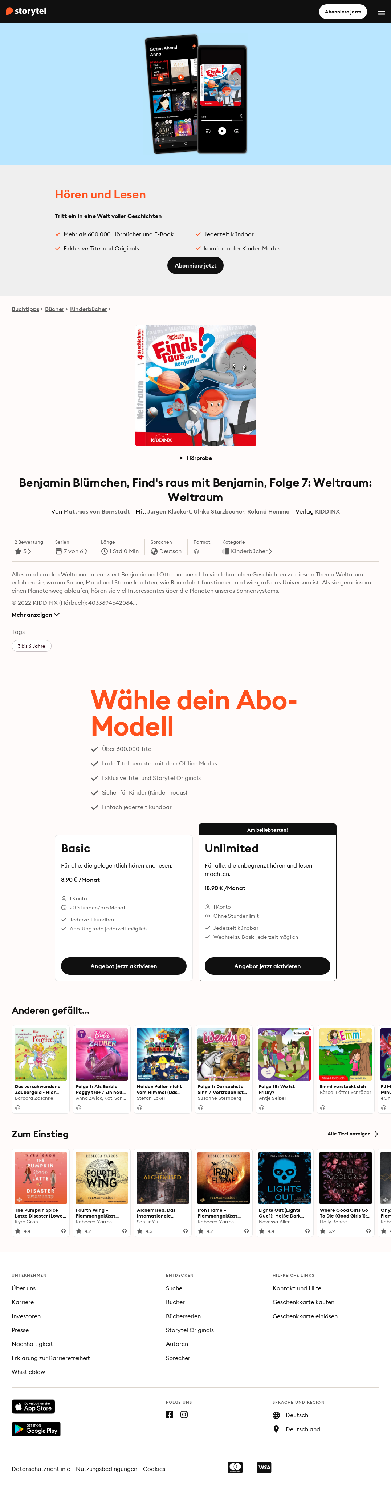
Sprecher (178, 1358)
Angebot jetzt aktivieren (123, 966)
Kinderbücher (88, 309)
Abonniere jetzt (343, 12)
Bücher (54, 309)
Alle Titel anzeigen (353, 1134)
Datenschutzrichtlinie (41, 1468)
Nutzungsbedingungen (107, 1468)
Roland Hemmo (268, 511)
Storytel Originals (190, 1330)
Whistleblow (28, 1371)
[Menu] (381, 12)
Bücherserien (183, 1316)
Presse (20, 1330)
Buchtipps (25, 309)
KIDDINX (327, 511)
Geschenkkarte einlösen (305, 1316)
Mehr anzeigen (36, 614)
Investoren (26, 1316)
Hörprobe (195, 458)
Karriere (23, 1302)
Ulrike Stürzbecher (219, 511)
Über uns (24, 1288)
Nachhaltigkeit (32, 1343)
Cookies (154, 1468)
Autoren (177, 1343)
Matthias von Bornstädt (97, 511)
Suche (174, 1288)
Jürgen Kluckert (169, 511)
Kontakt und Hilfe (297, 1288)
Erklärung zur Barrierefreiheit (51, 1358)
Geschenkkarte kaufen (303, 1302)
